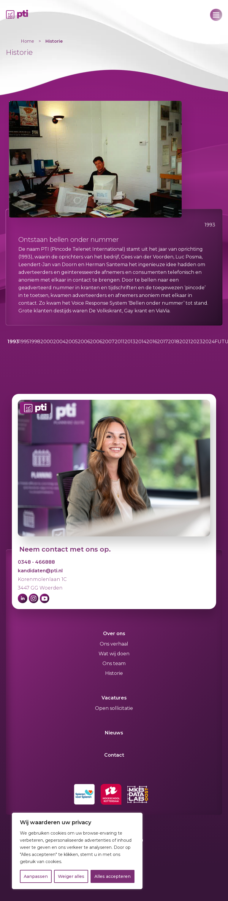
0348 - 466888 (36, 562)
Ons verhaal (114, 644)
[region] (77, 851)
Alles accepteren (112, 876)
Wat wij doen (114, 653)
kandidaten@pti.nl (40, 570)
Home (27, 41)
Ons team (114, 663)
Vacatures (114, 698)
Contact (114, 755)
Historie (54, 41)
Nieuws (114, 733)
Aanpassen (36, 876)
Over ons (114, 633)
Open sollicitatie (114, 708)
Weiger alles (71, 876)
